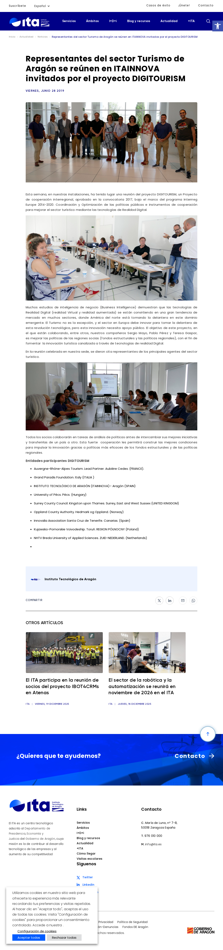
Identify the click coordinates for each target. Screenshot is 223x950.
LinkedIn (88, 885)
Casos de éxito (158, 5)
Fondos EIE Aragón (135, 927)
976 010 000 (153, 836)
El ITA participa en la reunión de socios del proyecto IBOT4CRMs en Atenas (61, 687)
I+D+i (113, 21)
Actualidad (169, 21)
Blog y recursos (138, 21)
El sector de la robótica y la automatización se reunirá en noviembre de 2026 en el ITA (144, 687)
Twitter (87, 877)
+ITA (191, 21)
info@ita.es (153, 844)
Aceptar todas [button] (28, 937)
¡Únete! (184, 5)
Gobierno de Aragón (40, 839)
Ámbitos (92, 21)
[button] (217, 26)
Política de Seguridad (132, 922)
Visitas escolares (89, 859)
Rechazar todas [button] (64, 937)
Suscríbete (17, 6)
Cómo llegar (86, 854)
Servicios (69, 21)
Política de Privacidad (98, 922)
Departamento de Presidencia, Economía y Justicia (29, 834)
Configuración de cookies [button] (37, 931)
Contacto (206, 5)
